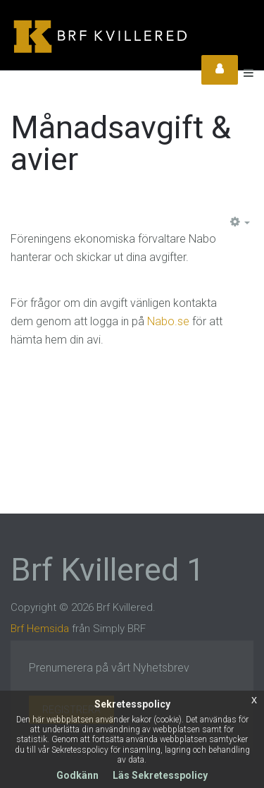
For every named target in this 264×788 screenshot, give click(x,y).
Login (219, 70)
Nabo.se (168, 321)
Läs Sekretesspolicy (160, 775)
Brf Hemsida (40, 628)
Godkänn (77, 775)
